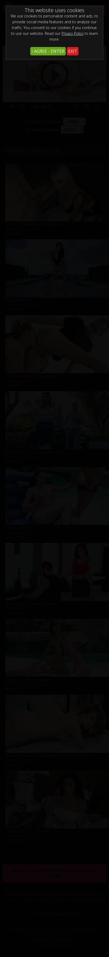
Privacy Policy (73, 33)
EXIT (72, 51)
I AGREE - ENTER (48, 51)
